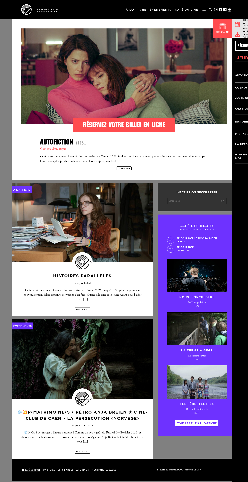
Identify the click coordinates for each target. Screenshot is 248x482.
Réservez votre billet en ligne (124, 125)
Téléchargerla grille (185, 249)
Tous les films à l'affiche (197, 423)
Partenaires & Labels (58, 471)
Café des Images (39, 9)
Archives (82, 471)
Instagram (216, 9)
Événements (160, 9)
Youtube (230, 9)
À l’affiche (136, 9)
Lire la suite (124, 169)
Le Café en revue (31, 471)
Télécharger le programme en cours (197, 241)
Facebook (220, 9)
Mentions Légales (104, 471)
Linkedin (225, 9)
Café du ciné (186, 9)
